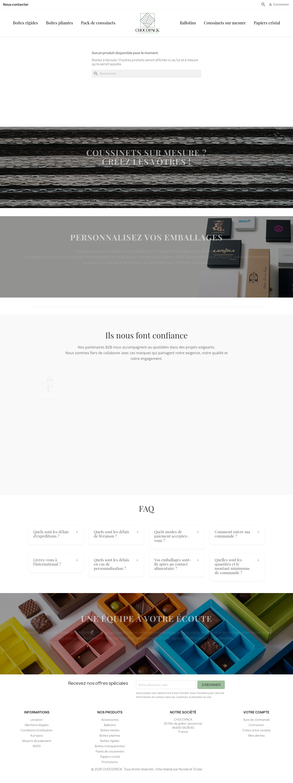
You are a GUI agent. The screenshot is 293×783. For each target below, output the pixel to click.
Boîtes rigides (22, 27)
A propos (36, 744)
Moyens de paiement (36, 749)
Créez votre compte (256, 738)
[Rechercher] (146, 82)
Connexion (256, 733)
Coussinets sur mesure (230, 27)
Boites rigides (109, 749)
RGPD (37, 754)
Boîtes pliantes (56, 27)
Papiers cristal (272, 27)
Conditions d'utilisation (37, 738)
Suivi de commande (256, 728)
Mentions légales (37, 733)
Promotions (110, 770)
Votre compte (256, 721)
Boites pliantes (109, 744)
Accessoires (110, 728)
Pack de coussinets (95, 27)
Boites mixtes (110, 738)
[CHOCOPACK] (148, 27)
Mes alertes (256, 744)
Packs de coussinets (110, 760)
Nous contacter (15, 4)
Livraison (37, 728)
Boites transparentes (110, 754)
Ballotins (193, 27)
